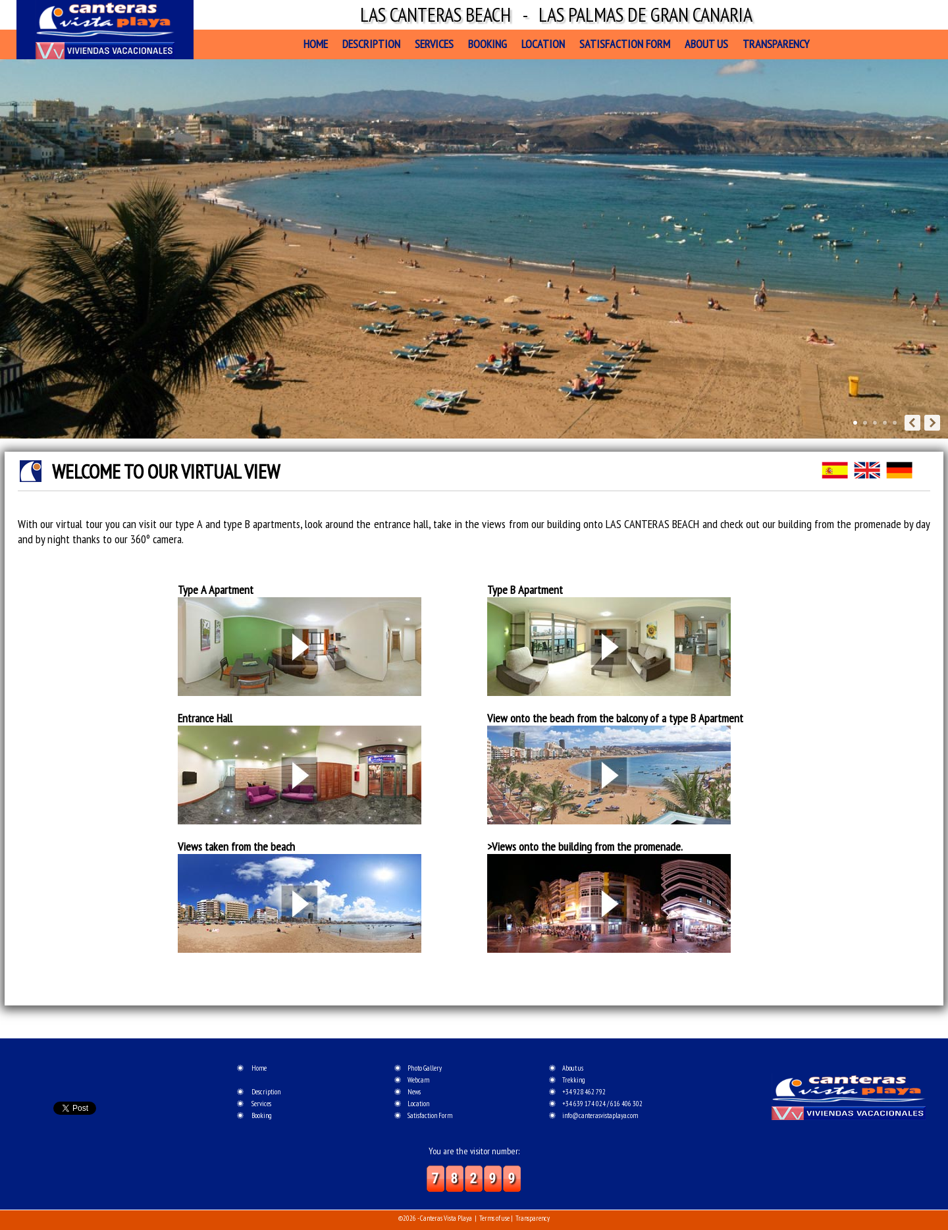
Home (315, 43)
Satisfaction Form (624, 43)
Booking (487, 43)
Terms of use (494, 1218)
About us (706, 43)
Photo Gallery (425, 1068)
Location (543, 43)
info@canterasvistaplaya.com (600, 1115)
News (414, 1091)
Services (434, 43)
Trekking (573, 1079)
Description (371, 43)
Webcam (418, 1079)
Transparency (776, 43)
